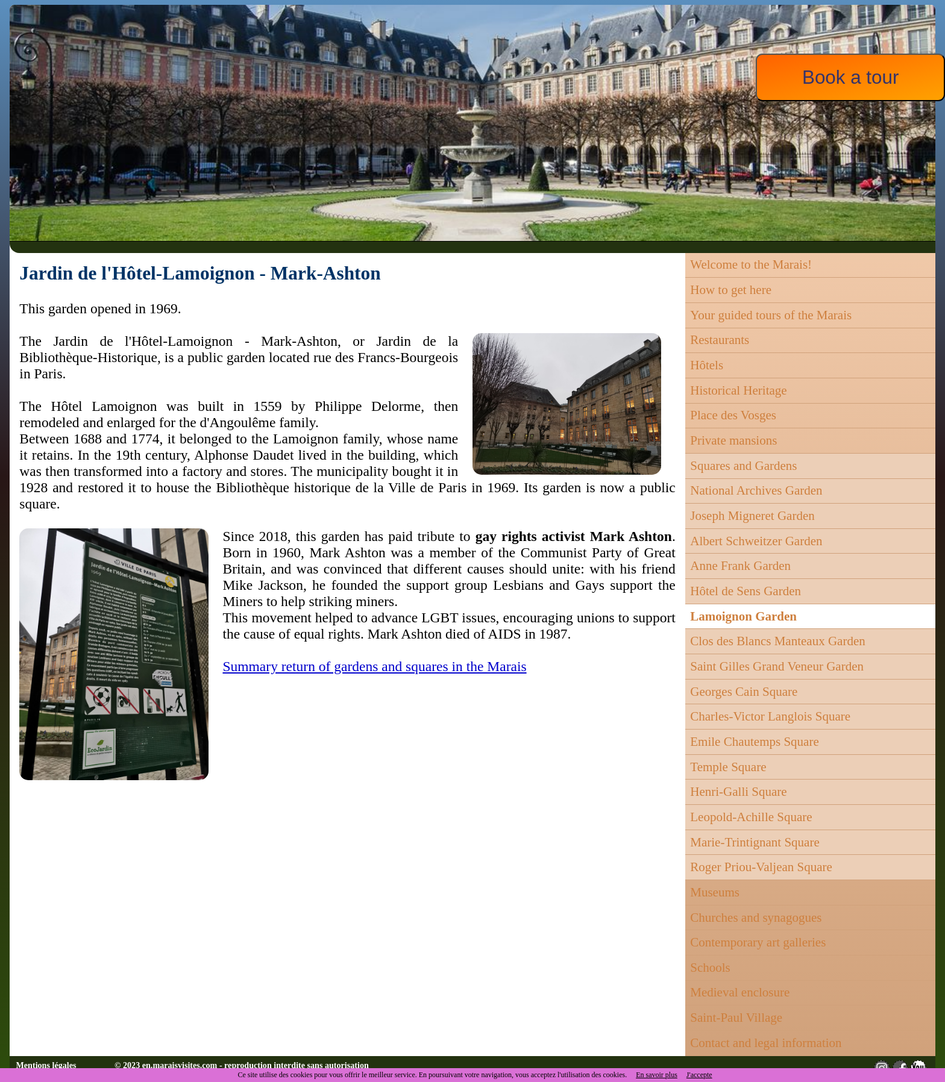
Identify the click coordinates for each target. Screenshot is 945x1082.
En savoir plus (656, 1075)
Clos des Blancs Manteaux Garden (777, 641)
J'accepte (699, 1075)
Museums (714, 892)
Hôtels (706, 365)
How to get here (730, 290)
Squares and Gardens (743, 465)
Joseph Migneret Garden (752, 515)
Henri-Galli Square (738, 791)
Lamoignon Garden (743, 616)
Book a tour (850, 77)
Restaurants (719, 340)
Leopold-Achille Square (751, 817)
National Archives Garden (756, 490)
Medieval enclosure (740, 992)
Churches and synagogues (755, 917)
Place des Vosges (733, 415)
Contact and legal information (765, 1043)
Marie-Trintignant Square (754, 842)
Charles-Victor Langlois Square (770, 716)
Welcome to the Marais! (751, 264)
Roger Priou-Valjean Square (761, 867)
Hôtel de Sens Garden (745, 591)
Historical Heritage (738, 390)
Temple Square (728, 767)
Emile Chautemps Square (754, 741)
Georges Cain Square (743, 691)
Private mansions (733, 440)
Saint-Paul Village (736, 1017)
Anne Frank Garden (740, 565)
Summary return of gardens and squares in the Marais (374, 666)
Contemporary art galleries (758, 942)
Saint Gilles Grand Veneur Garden (777, 666)
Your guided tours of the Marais (771, 315)
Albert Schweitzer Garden (756, 541)
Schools (710, 967)
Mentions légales (46, 1065)
